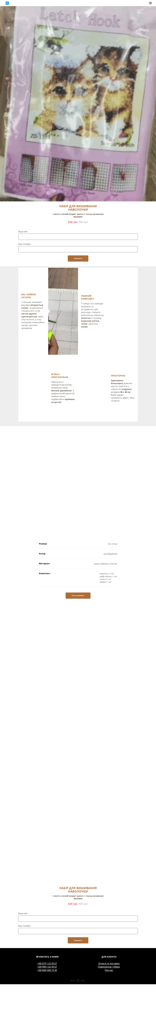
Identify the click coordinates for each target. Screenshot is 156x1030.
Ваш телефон (24, 244)
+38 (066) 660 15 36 (47, 892)
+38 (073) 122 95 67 (47, 885)
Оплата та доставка (109, 885)
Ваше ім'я (22, 231)
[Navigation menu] (150, 3)
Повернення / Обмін (109, 888)
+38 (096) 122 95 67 (47, 888)
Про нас (109, 892)
